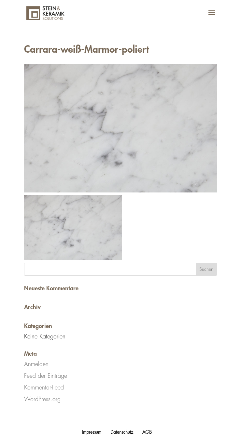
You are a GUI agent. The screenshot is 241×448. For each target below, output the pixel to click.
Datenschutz (121, 432)
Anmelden (36, 364)
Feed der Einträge (45, 376)
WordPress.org (42, 399)
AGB (147, 432)
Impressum (91, 432)
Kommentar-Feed (44, 387)
